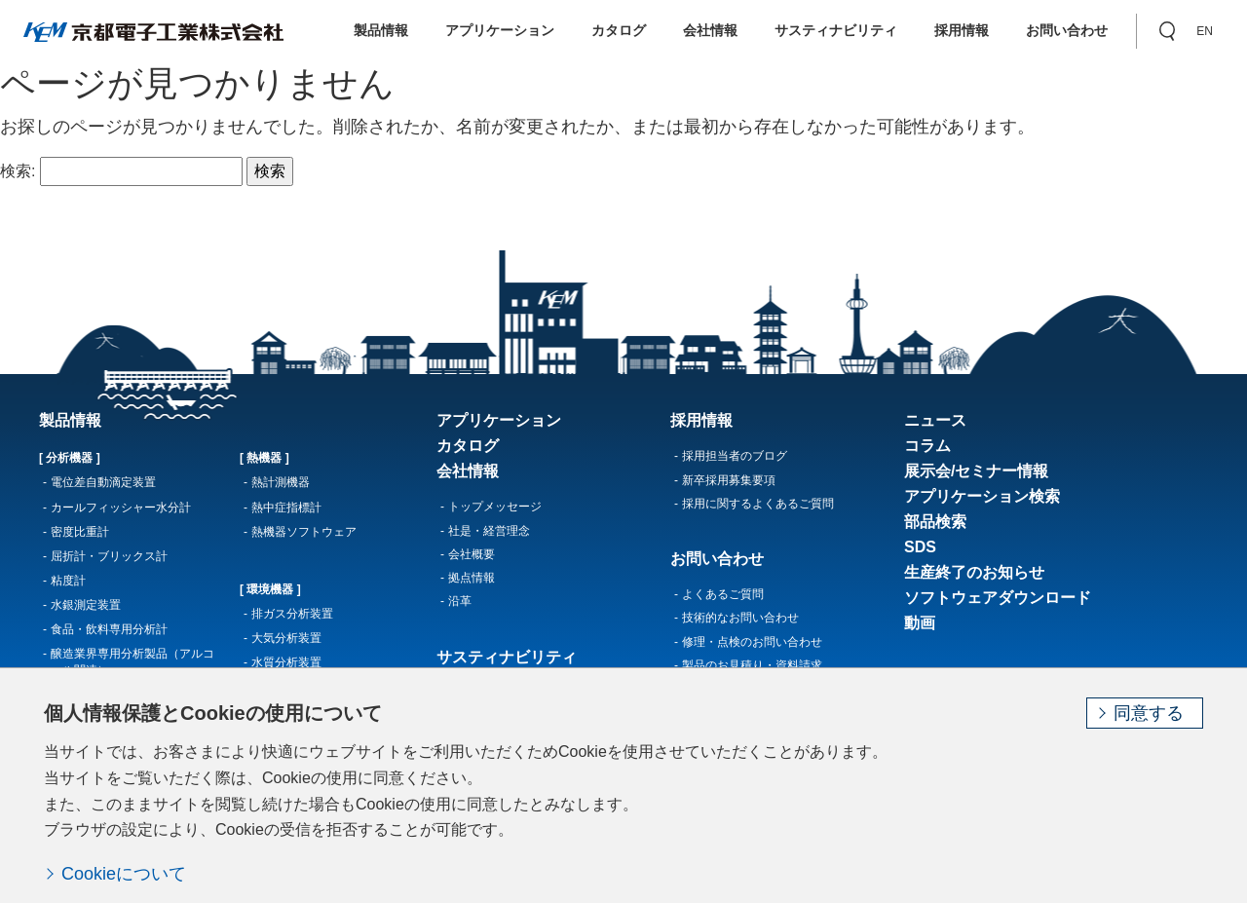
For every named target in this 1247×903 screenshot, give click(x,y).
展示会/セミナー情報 (976, 471)
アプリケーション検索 (982, 496)
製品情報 (381, 30)
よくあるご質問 (723, 594)
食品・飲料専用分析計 (109, 629)
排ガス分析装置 (292, 614)
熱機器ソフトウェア (304, 532)
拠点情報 (471, 577)
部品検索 (935, 521)
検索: (17, 171)
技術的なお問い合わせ (740, 617)
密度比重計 (80, 532)
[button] (1168, 31)
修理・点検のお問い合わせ (752, 642)
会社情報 (710, 30)
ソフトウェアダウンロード (997, 597)
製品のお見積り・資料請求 (752, 665)
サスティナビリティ (836, 30)
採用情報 (961, 30)
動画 (919, 623)
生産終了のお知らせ (974, 572)
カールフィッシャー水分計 (121, 507)
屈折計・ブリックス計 (109, 556)
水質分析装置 (286, 662)
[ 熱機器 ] (264, 458)
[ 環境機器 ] (270, 589)
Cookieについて (123, 874)
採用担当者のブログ (734, 456)
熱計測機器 (280, 482)
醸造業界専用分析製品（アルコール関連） (132, 662)
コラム (927, 445)
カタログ (618, 30)
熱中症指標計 (286, 507)
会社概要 (471, 554)
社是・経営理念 (489, 531)
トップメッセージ (495, 506)
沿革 (460, 601)
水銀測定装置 (86, 605)
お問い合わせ (1067, 30)
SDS (920, 547)
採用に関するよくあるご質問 (758, 503)
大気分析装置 (286, 638)
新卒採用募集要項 (728, 480)
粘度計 (68, 580)
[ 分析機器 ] (69, 458)
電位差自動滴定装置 (103, 482)
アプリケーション (499, 30)
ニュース (935, 420)
